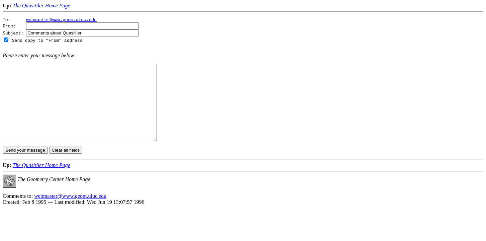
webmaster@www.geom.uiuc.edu (61, 20)
